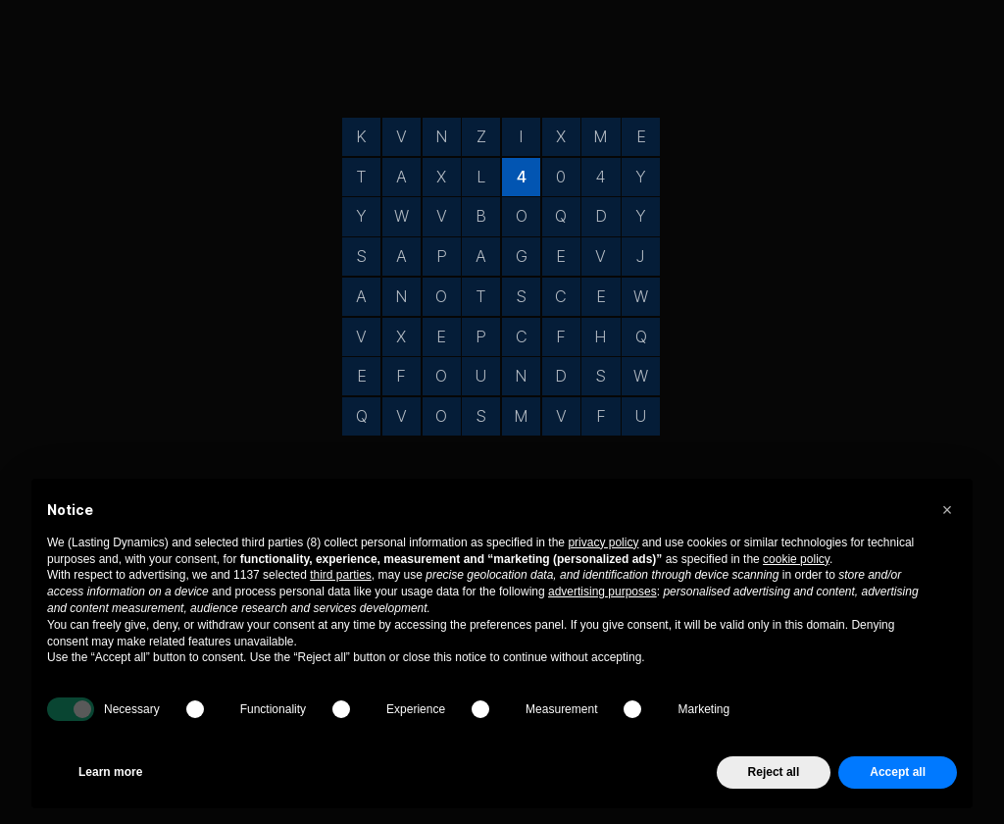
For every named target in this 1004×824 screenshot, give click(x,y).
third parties (341, 575)
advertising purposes (602, 591)
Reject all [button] (774, 772)
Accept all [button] (898, 772)
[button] (947, 510)
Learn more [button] (110, 772)
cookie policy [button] (796, 559)
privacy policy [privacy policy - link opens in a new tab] (603, 542)
